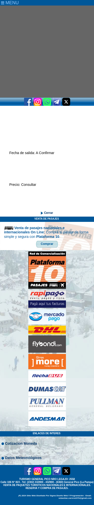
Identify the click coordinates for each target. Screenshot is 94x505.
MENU (10, 2)
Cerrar (48, 213)
